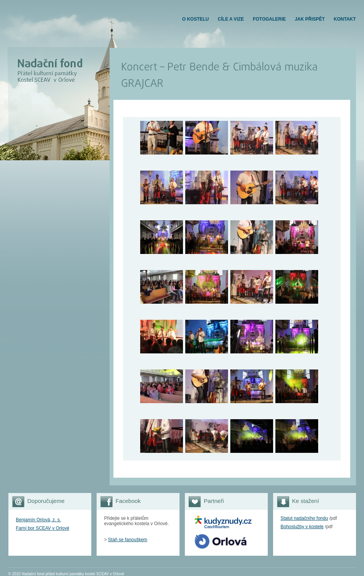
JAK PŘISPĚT (310, 19)
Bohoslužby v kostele (302, 526)
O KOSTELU (195, 19)
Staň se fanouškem (127, 539)
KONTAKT (345, 19)
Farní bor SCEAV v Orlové (43, 528)
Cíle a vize (231, 19)
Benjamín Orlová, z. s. (38, 519)
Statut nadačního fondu (304, 518)
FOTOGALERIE (269, 19)
